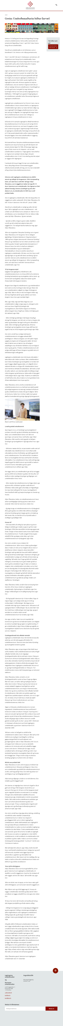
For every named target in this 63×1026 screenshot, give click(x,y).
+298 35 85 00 (8, 992)
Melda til (51, 1009)
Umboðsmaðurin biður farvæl (53, 46)
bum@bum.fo (8, 998)
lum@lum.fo (7, 995)
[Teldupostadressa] (25, 1009)
